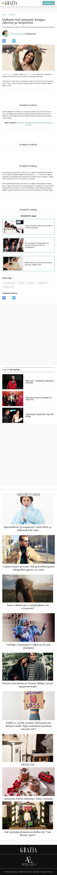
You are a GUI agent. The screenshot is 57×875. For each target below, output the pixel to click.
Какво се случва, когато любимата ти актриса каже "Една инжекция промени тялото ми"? (28, 725)
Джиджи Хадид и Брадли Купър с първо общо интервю (40, 415)
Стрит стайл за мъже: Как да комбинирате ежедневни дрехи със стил (28, 568)
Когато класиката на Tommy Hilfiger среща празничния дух (27, 685)
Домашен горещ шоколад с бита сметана (28, 798)
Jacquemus (28, 74)
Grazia (4, 15)
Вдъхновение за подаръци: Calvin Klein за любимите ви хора (27, 528)
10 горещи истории (9, 283)
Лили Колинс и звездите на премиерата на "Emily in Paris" (39, 398)
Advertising (36, 872)
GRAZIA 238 (27, 764)
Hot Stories (12, 15)
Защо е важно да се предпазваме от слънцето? (28, 607)
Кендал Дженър (7, 74)
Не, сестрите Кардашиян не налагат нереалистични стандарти (37, 245)
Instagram (21, 283)
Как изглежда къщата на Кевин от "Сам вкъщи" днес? (27, 833)
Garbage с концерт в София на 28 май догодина (29, 646)
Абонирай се (48, 3)
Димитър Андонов (17, 34)
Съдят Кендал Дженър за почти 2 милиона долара (39, 226)
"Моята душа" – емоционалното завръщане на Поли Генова (40, 381)
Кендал (36, 174)
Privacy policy (43, 872)
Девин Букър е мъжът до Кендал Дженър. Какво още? (38, 263)
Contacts (50, 872)
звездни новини (9, 287)
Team (30, 872)
